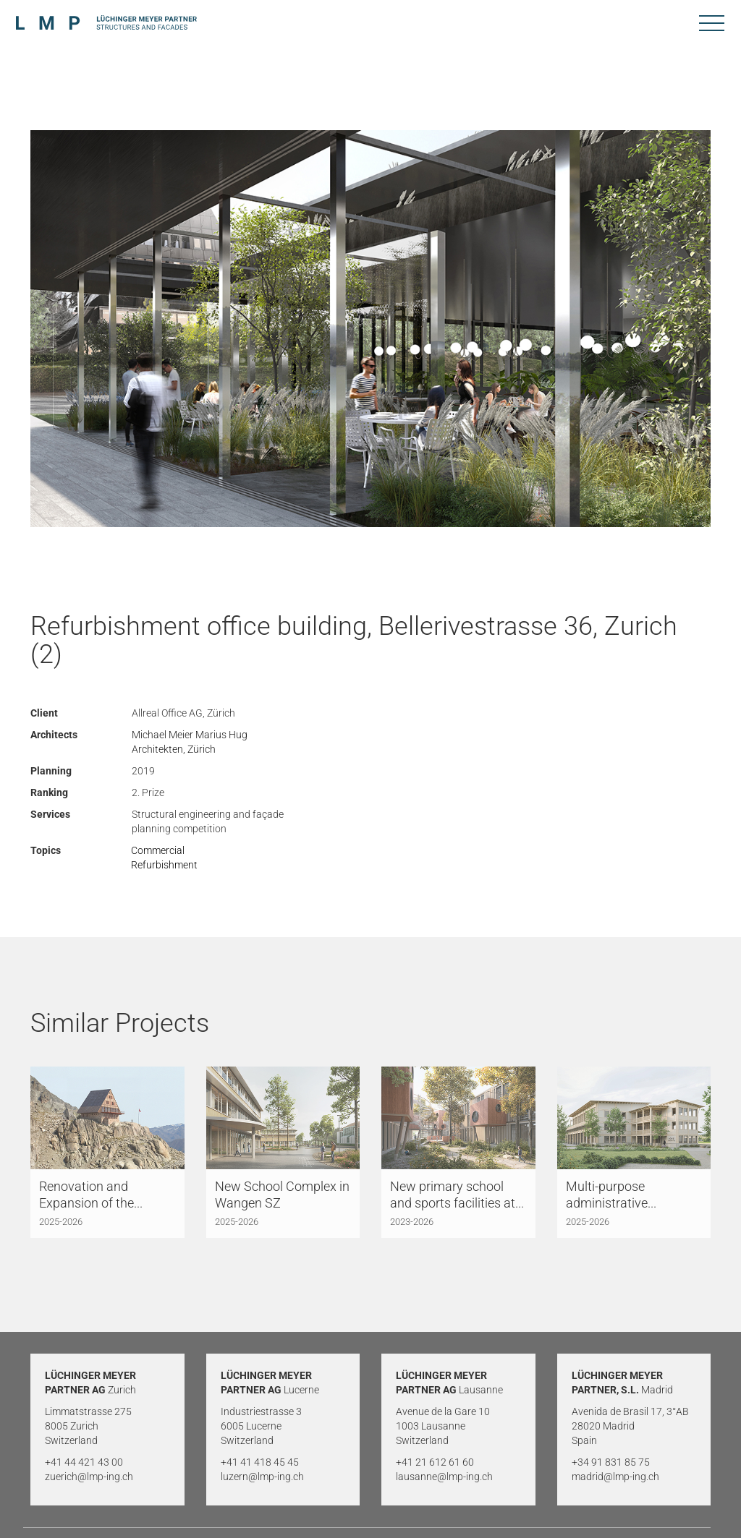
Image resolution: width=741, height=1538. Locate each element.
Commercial (158, 850)
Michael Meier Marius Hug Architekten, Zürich (189, 742)
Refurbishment (164, 865)
